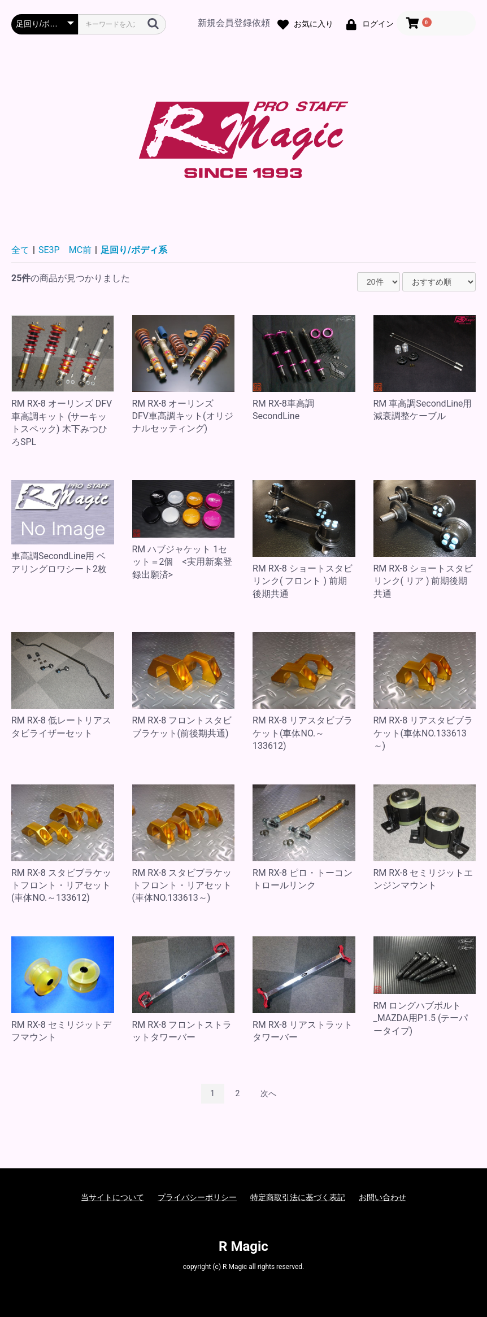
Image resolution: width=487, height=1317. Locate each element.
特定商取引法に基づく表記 (297, 1197)
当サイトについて (112, 1197)
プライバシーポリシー (197, 1197)
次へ (268, 1093)
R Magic (243, 1246)
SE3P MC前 (65, 250)
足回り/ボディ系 (134, 250)
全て (20, 250)
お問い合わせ (382, 1197)
